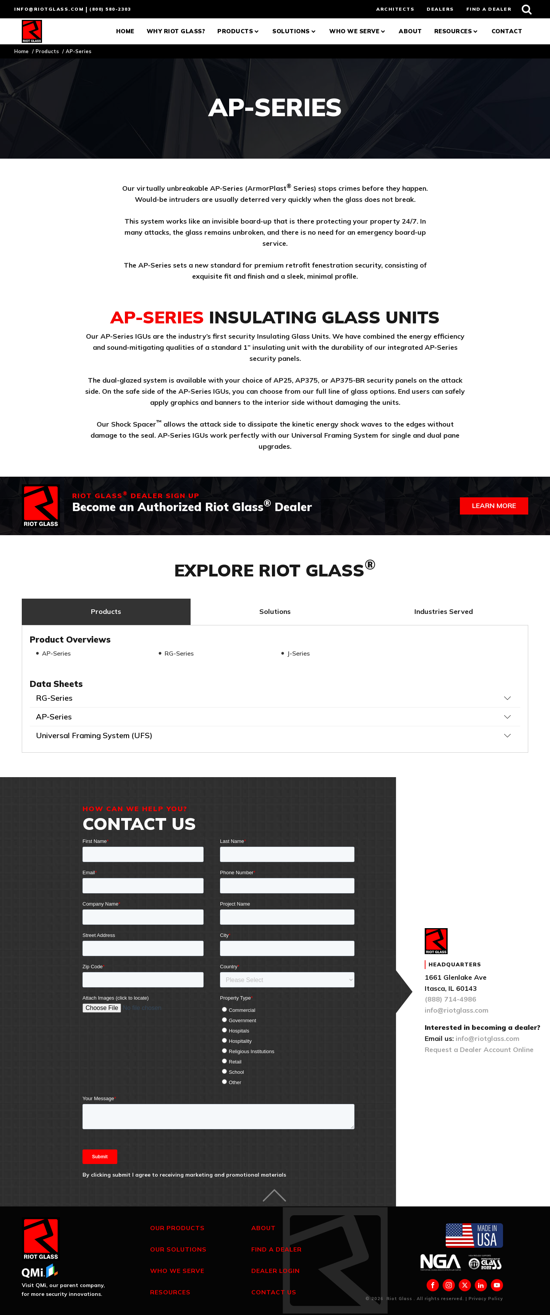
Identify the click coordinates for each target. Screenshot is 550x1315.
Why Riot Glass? (176, 31)
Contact (507, 31)
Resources (456, 31)
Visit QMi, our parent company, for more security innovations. (63, 1289)
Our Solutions (178, 1249)
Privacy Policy (486, 1298)
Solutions (294, 31)
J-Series (298, 653)
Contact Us (273, 1292)
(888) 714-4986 (450, 999)
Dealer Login (275, 1270)
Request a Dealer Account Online (479, 1049)
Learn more (494, 505)
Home (125, 31)
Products (238, 31)
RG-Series (179, 653)
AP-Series (56, 653)
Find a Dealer (276, 1249)
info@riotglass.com (49, 9)
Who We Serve (358, 31)
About (410, 31)
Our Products (177, 1228)
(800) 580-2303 (110, 9)
